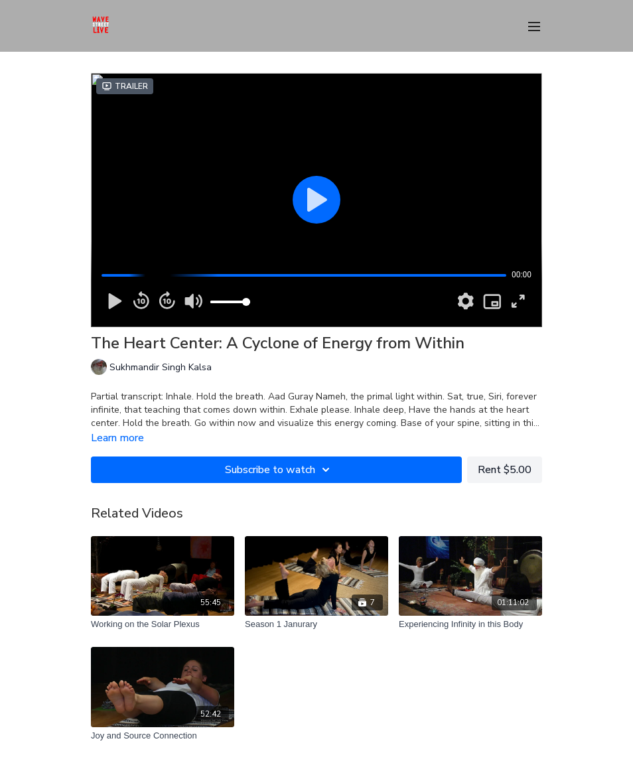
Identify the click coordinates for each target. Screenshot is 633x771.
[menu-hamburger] (534, 25)
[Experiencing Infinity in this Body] (470, 624)
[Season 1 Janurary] (316, 624)
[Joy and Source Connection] (162, 735)
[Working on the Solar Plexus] (162, 624)
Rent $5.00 (504, 469)
